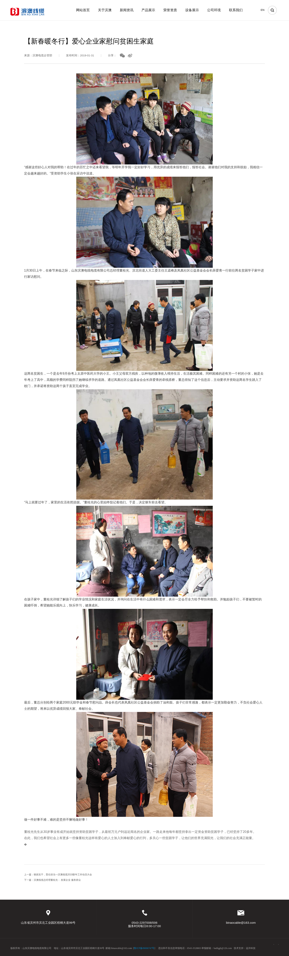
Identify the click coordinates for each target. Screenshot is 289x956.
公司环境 (214, 10)
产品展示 (148, 10)
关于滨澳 (105, 10)
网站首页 (83, 10)
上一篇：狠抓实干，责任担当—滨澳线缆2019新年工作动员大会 (58, 876)
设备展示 (192, 10)
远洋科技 (250, 948)
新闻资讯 (126, 10)
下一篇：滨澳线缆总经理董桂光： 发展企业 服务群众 (52, 882)
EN (263, 9)
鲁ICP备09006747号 (144, 948)
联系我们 (236, 10)
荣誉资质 (170, 10)
